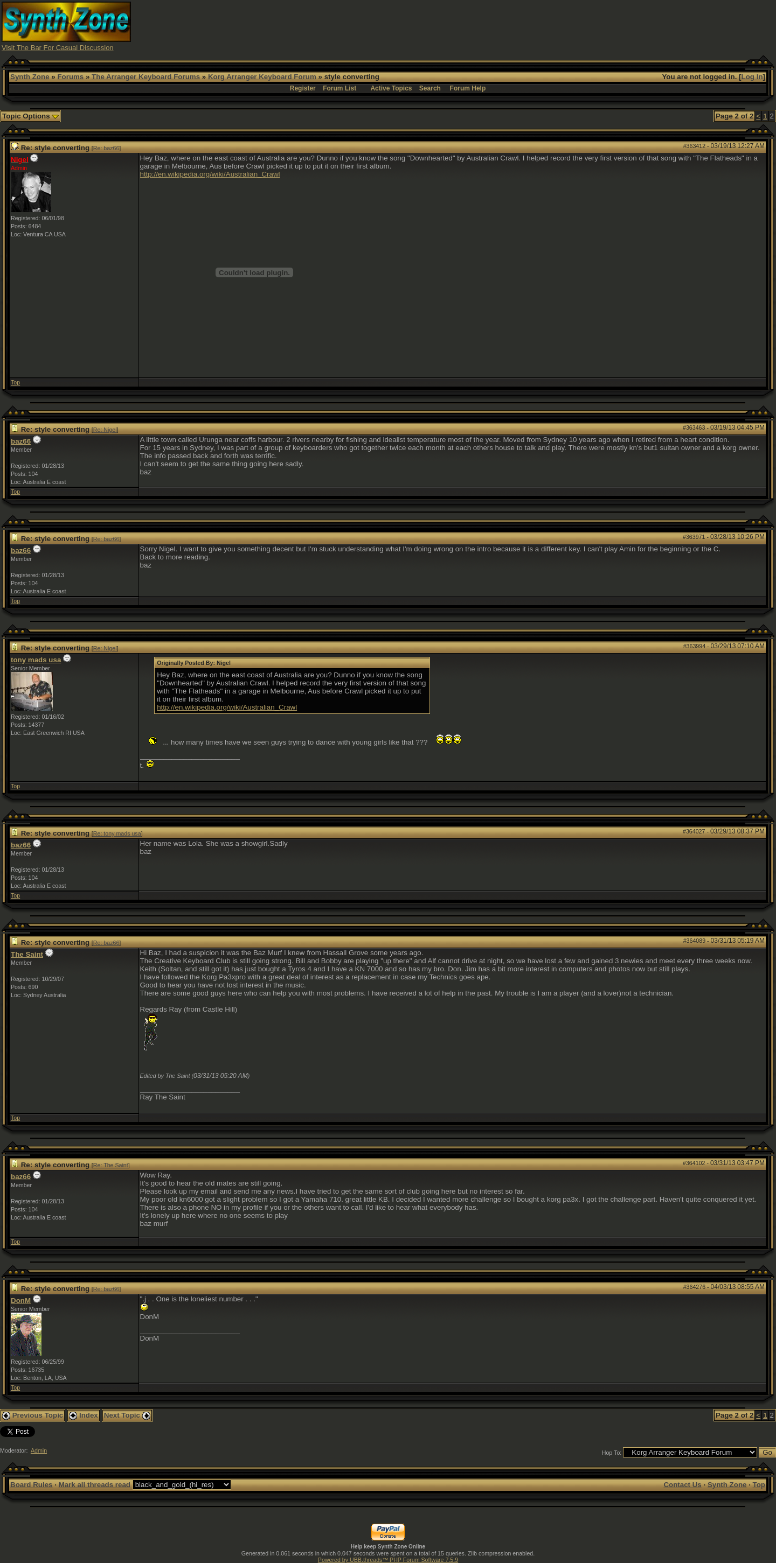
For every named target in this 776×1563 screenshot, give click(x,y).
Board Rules (31, 1485)
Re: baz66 (106, 148)
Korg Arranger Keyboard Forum (262, 77)
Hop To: (612, 1452)
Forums (70, 77)
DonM (21, 1300)
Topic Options (30, 116)
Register (303, 88)
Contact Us (682, 1485)
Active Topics (391, 88)
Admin (39, 1450)
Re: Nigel (105, 429)
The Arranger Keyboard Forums (146, 77)
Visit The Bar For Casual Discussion (58, 48)
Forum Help (468, 88)
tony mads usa (36, 660)
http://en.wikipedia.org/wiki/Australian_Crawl (210, 174)
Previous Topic (32, 1415)
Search (430, 88)
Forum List (339, 88)
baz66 (21, 441)
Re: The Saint (110, 1165)
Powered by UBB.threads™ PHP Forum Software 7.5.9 (388, 1560)
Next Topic (127, 1415)
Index (83, 1415)
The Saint (27, 954)
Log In (752, 77)
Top (15, 382)
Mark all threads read (94, 1485)
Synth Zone (30, 77)
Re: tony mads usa (117, 833)
